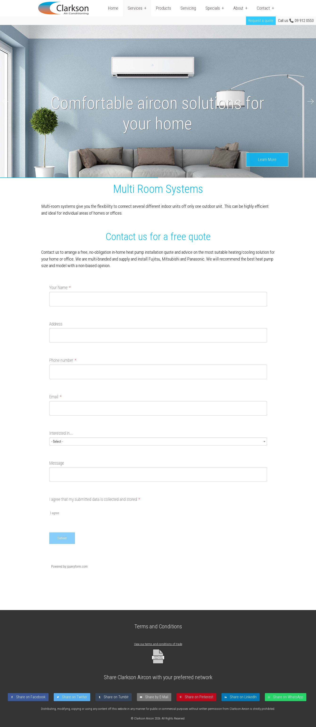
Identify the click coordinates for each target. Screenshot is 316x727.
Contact (263, 8)
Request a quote (260, 20)
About (238, 8)
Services (135, 8)
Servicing (188, 8)
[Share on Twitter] (73, 697)
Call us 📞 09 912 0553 (296, 20)
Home (113, 8)
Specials (212, 8)
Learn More (267, 159)
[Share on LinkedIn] (242, 697)
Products (163, 8)
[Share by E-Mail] (155, 697)
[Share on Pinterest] (197, 697)
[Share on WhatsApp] (286, 697)
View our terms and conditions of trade (158, 644)
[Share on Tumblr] (114, 697)
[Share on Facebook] (29, 697)
